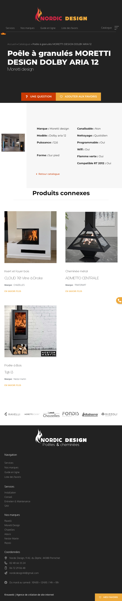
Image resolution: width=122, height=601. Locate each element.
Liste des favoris (69, 28)
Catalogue (106, 27)
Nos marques (27, 28)
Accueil (11, 44)
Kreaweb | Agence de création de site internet (29, 594)
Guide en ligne (48, 28)
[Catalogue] (116, 28)
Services (10, 28)
